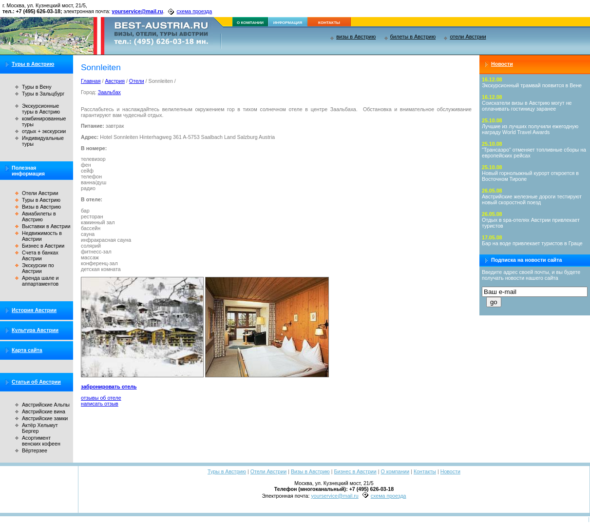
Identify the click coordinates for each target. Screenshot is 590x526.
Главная (91, 81)
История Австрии (34, 310)
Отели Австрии (40, 193)
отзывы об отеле (101, 398)
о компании (250, 22)
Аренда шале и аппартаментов (40, 281)
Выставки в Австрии (46, 226)
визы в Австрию (356, 36)
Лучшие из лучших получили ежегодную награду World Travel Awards (530, 129)
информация (288, 22)
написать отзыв (99, 404)
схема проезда (194, 11)
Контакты (425, 471)
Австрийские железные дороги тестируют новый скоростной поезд (532, 199)
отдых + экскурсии (44, 131)
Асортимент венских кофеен (41, 441)
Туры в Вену (37, 87)
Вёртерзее (34, 450)
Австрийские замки (45, 418)
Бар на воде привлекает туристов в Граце (532, 243)
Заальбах (109, 92)
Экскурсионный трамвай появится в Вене (532, 85)
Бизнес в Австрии (43, 246)
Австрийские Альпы (46, 405)
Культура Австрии (35, 330)
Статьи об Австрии (36, 382)
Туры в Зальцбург (43, 94)
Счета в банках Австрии (40, 255)
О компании (395, 471)
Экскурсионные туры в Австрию (41, 109)
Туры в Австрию (33, 64)
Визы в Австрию (41, 207)
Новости (502, 64)
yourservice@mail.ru (137, 11)
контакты (329, 22)
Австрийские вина (43, 411)
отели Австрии (468, 36)
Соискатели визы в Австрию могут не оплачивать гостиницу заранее (527, 106)
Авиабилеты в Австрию (39, 216)
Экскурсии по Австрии (38, 268)
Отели (136, 81)
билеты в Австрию (413, 36)
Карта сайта (27, 350)
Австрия (115, 81)
